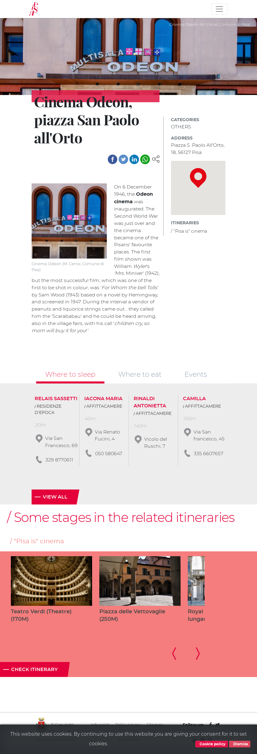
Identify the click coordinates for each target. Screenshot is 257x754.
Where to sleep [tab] (70, 375)
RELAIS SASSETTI (56, 399)
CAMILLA (194, 399)
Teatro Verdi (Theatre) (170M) (41, 616)
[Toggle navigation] (219, 9)
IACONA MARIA (103, 399)
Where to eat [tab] (140, 375)
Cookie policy (211, 744)
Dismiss (239, 744)
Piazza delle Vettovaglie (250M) (132, 616)
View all (55, 498)
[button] (155, 158)
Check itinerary (34, 671)
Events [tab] (195, 375)
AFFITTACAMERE (104, 407)
